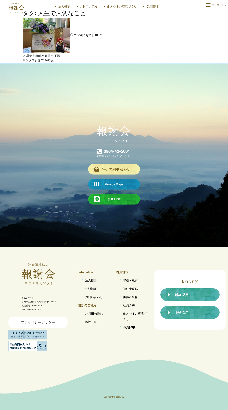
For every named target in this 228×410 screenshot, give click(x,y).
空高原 (46, 56)
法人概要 (64, 6)
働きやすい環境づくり (122, 6)
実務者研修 (130, 297)
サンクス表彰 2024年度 (38, 60)
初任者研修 (130, 289)
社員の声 (129, 305)
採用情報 (152, 6)
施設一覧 (91, 322)
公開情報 (91, 289)
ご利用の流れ (88, 6)
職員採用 (129, 327)
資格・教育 (130, 280)
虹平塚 (55, 56)
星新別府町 (33, 56)
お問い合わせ (94, 297)
